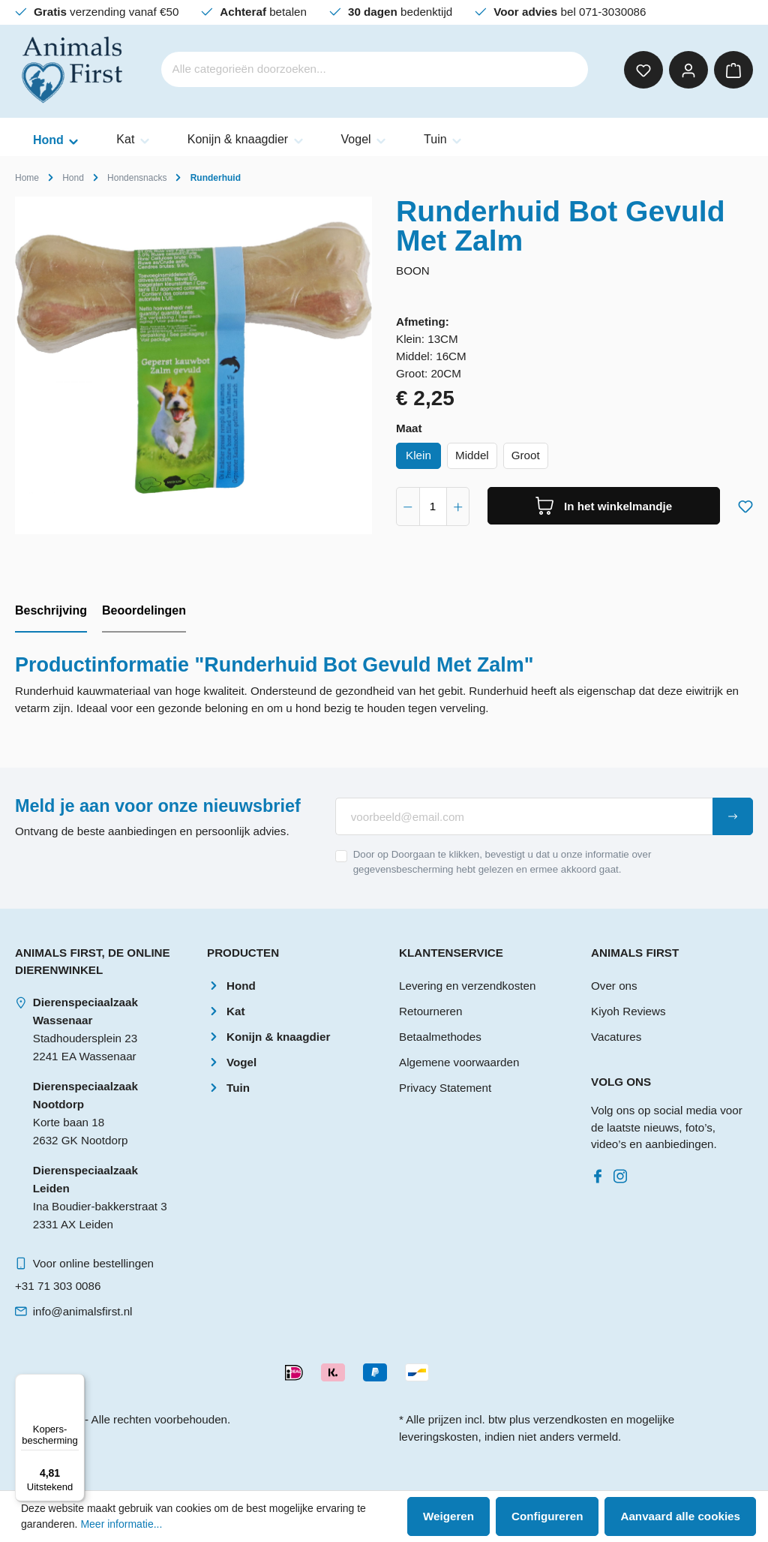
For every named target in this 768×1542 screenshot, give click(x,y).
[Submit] (732, 816)
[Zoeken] (567, 69)
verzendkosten (570, 1419)
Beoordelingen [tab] (144, 610)
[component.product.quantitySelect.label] (433, 506)
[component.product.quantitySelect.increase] (458, 506)
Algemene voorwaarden (459, 1062)
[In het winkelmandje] (604, 506)
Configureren (547, 1516)
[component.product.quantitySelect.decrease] (408, 506)
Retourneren (430, 1011)
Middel (472, 455)
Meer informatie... (121, 1524)
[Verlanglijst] (643, 70)
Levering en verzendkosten (467, 985)
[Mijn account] (688, 70)
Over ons (614, 985)
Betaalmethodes (440, 1036)
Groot (526, 455)
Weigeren (448, 1516)
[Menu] (76, 1383)
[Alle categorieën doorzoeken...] (354, 69)
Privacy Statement (445, 1087)
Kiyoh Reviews (628, 1011)
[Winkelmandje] (733, 70)
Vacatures (616, 1036)
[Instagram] (623, 1172)
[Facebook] (600, 1172)
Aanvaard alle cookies (680, 1516)
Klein (418, 455)
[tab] (51, 612)
